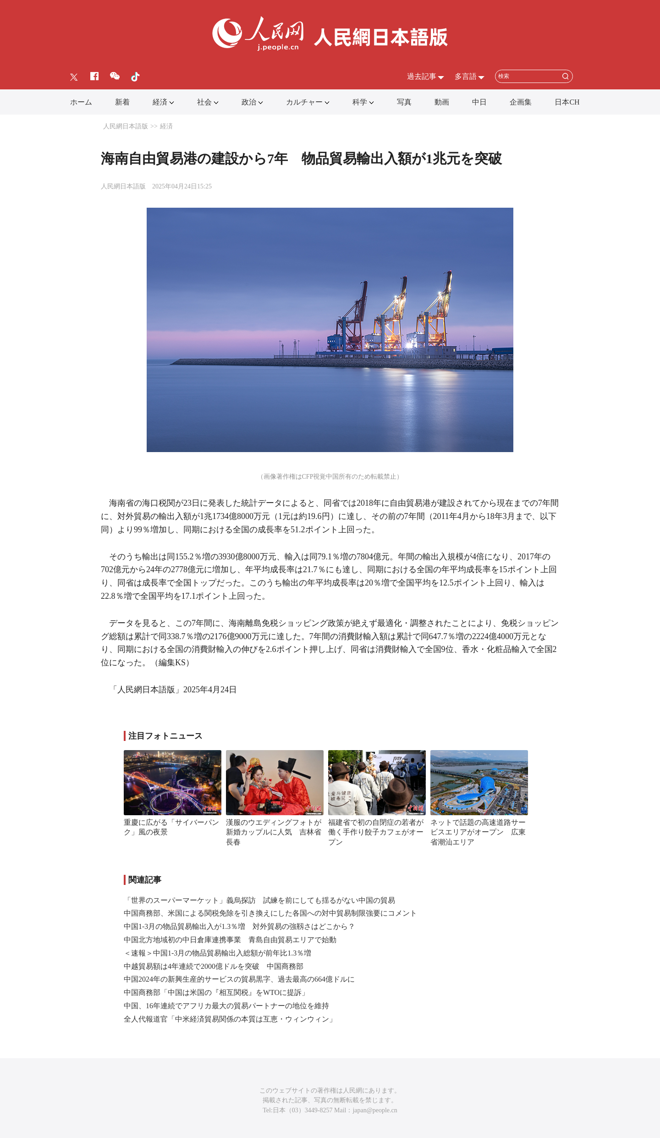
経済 (160, 102)
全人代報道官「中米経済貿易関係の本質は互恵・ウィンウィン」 (230, 1019)
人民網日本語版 (125, 126)
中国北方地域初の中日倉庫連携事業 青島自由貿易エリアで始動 (230, 940)
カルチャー (304, 102)
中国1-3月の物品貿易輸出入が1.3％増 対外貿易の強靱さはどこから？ (239, 926)
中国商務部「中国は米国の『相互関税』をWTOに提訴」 (216, 992)
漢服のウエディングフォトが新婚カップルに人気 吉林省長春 (273, 832)
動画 (441, 102)
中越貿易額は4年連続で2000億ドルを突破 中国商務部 (213, 966)
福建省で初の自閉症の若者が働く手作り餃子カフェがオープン (376, 832)
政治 (249, 102)
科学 (359, 102)
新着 (122, 102)
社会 (204, 102)
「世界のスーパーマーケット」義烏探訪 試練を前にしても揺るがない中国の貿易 (259, 900)
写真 (404, 102)
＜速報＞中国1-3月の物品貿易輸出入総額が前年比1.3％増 (217, 953)
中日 (479, 102)
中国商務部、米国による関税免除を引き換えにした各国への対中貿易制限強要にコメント (270, 913)
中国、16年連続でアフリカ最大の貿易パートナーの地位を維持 (226, 1006)
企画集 (521, 102)
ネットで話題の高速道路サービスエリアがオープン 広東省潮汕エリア (478, 832)
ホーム (81, 102)
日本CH (567, 102)
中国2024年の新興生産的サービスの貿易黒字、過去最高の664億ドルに (239, 979)
